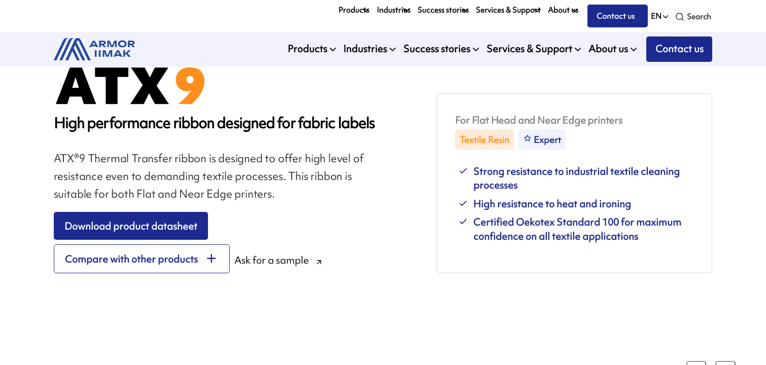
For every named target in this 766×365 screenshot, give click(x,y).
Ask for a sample (271, 260)
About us (563, 10)
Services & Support (508, 10)
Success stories (443, 10)
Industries (393, 10)
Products (353, 10)
